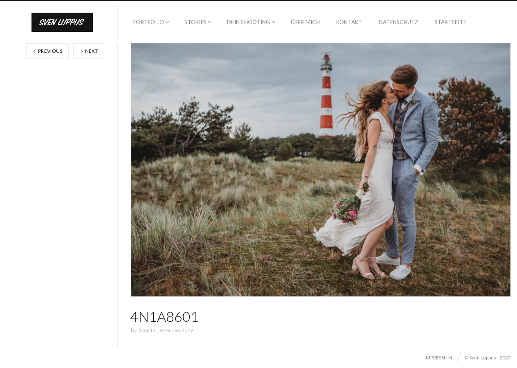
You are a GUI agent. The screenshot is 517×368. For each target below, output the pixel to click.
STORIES (195, 22)
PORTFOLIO (148, 22)
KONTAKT (349, 22)
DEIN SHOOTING (248, 22)
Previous (47, 51)
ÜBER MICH (305, 22)
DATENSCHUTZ (398, 22)
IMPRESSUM (438, 358)
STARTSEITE (451, 22)
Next (88, 51)
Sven (144, 330)
